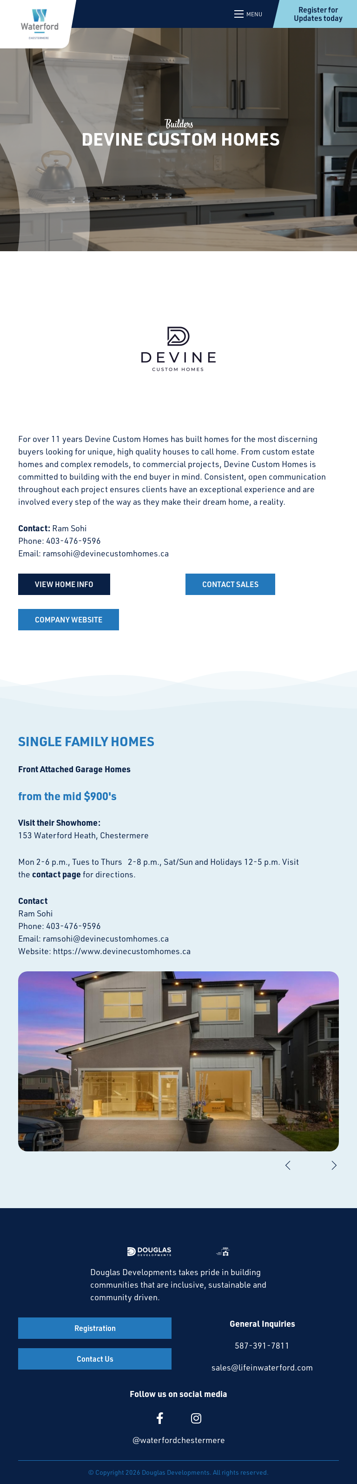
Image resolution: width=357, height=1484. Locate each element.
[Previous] (287, 1165)
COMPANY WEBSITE (68, 619)
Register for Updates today (318, 14)
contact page (56, 874)
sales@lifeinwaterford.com (262, 1367)
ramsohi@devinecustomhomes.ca (106, 553)
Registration (95, 1328)
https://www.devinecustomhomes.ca (122, 950)
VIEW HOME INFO (64, 584)
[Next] (334, 1165)
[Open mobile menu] (248, 14)
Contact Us (95, 1359)
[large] (160, 1418)
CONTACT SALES (230, 584)
